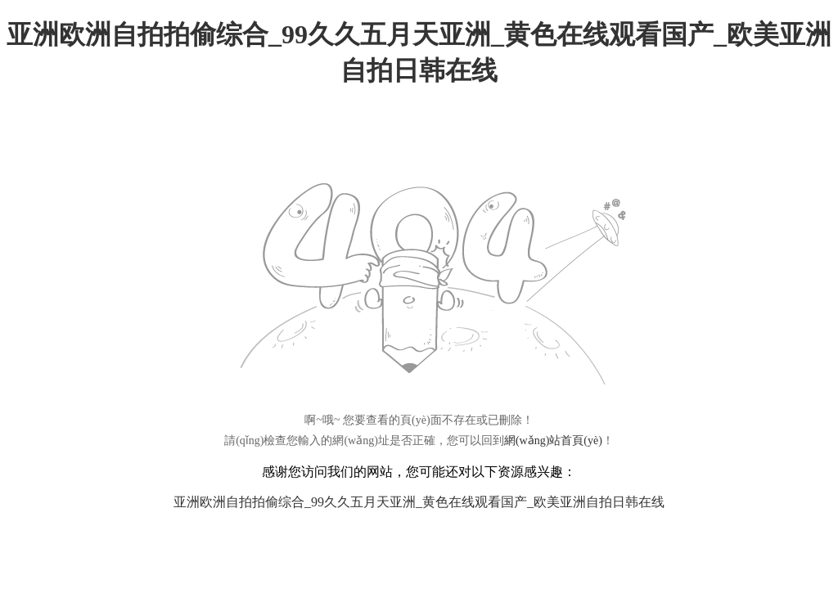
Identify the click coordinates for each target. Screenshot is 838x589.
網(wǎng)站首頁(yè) (553, 440)
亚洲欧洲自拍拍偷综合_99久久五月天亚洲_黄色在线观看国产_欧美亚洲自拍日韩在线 (419, 502)
